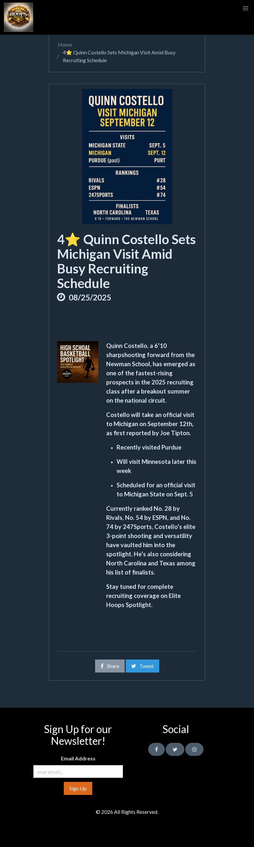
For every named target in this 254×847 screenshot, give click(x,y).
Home (64, 44)
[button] (245, 8)
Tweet (142, 666)
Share (110, 666)
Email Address (78, 758)
